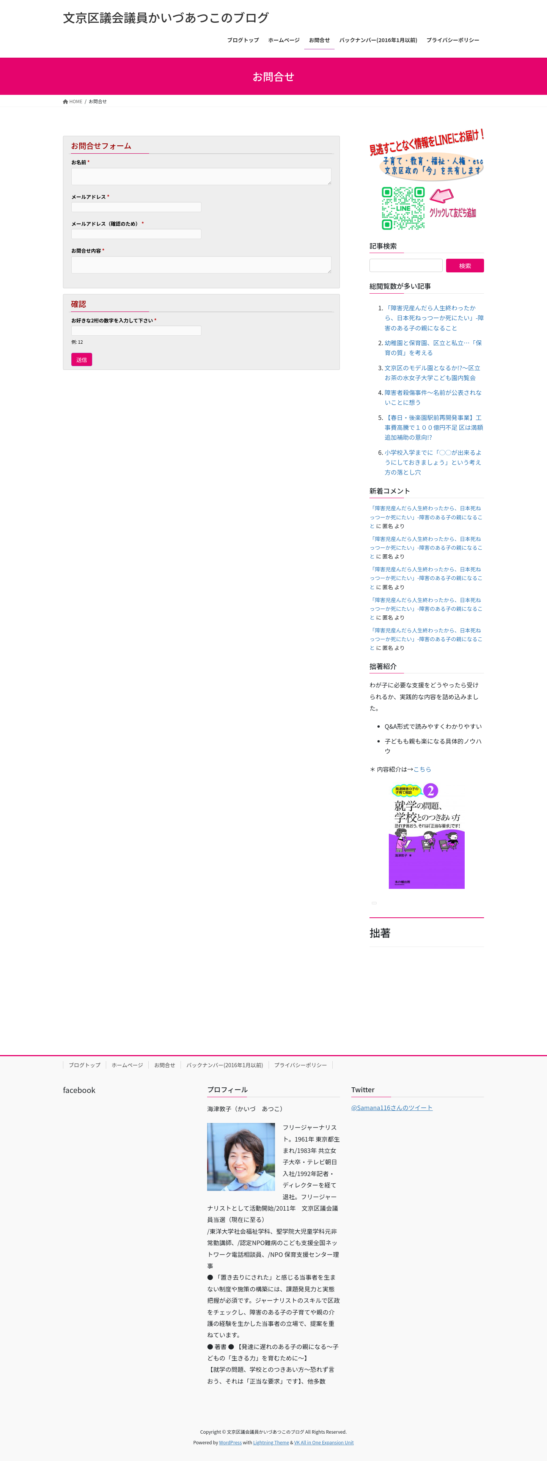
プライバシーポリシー (300, 1065)
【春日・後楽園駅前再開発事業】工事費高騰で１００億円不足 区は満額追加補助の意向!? (434, 427)
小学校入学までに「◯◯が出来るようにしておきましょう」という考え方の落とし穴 (433, 462)
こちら (422, 769)
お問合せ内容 (88, 250)
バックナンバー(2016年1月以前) (224, 1065)
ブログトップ (85, 1065)
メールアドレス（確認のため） (107, 223)
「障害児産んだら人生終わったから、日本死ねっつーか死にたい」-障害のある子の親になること (434, 317)
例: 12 (77, 341)
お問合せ (164, 1065)
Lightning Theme (271, 1442)
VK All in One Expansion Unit (324, 1442)
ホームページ (127, 1065)
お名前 (80, 162)
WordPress (230, 1442)
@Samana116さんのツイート (392, 1107)
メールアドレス (90, 196)
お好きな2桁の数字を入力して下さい (114, 320)
